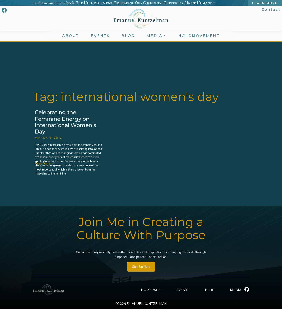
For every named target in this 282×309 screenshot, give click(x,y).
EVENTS (100, 36)
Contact (271, 9)
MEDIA (155, 36)
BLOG (128, 36)
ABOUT (71, 36)
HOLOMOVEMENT (199, 36)
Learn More (265, 3)
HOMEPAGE (151, 290)
